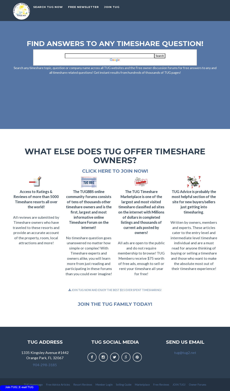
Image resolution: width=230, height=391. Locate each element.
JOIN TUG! (179, 384)
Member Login (104, 384)
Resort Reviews (83, 384)
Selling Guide (124, 384)
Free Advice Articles (58, 384)
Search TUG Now (48, 10)
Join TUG (11, 387)
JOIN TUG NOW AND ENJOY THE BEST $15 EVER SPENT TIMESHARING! (115, 290)
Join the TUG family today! (115, 304)
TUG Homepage (33, 384)
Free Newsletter (83, 10)
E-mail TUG (26, 387)
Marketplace (142, 384)
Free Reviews (161, 384)
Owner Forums (197, 384)
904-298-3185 (45, 365)
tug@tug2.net (185, 352)
